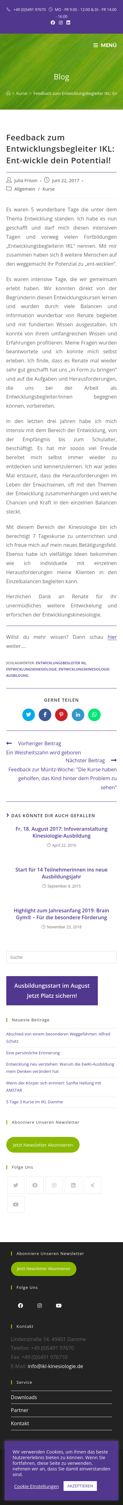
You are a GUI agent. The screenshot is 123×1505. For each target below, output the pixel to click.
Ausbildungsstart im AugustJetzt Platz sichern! (52, 990)
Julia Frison (26, 180)
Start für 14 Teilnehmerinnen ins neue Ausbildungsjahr (61, 873)
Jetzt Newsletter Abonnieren (43, 1145)
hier (112, 636)
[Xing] (92, 1185)
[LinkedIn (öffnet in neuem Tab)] (68, 22)
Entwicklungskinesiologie (31, 669)
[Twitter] (16, 1185)
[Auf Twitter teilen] (28, 715)
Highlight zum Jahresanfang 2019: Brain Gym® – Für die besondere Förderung (61, 914)
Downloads (24, 1397)
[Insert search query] (61, 957)
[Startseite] (8, 93)
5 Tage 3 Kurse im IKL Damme (34, 1102)
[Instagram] (54, 1185)
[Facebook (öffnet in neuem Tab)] (54, 22)
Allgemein (25, 189)
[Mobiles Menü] (105, 45)
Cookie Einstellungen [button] (36, 1486)
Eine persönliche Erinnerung (33, 1053)
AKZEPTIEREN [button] (80, 1486)
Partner (20, 1410)
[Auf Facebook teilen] (45, 715)
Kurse (48, 189)
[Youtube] (16, 1204)
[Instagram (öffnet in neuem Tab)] (60, 22)
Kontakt (20, 1423)
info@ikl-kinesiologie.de (55, 1366)
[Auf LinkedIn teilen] (78, 715)
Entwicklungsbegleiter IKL (61, 662)
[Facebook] (35, 1185)
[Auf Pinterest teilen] (61, 715)
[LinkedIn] (73, 1185)
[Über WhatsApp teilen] (94, 715)
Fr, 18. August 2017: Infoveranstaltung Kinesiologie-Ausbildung (61, 832)
